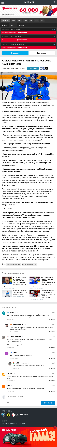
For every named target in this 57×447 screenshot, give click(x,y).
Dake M (14, 352)
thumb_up (53, 312)
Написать (48, 403)
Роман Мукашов (17, 324)
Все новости (42, 53)
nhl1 (8, 386)
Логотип (21, 423)
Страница (15, 53)
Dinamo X (12, 312)
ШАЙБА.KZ (28, 2)
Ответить (52, 320)
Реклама (13, 423)
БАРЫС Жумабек (15, 337)
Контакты (5, 423)
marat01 (9, 373)
